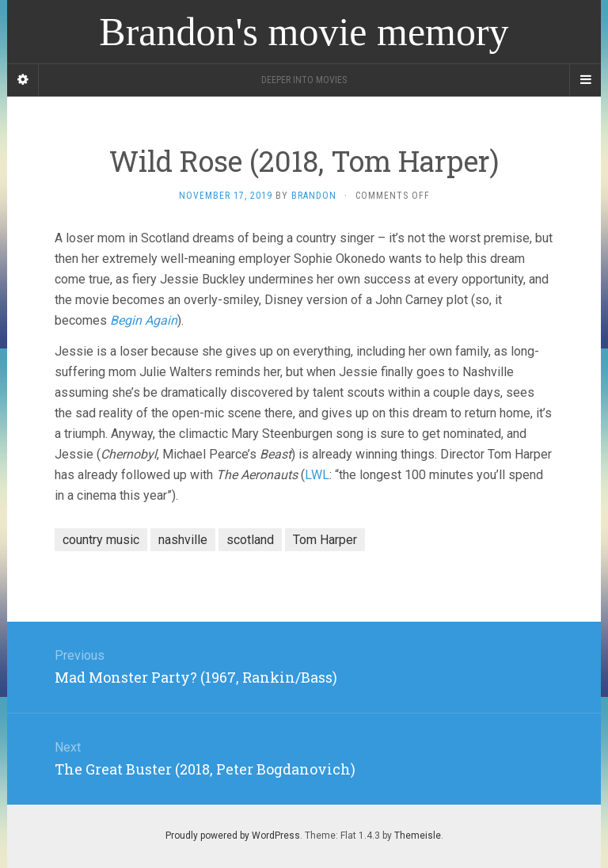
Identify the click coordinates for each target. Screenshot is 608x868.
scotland (250, 539)
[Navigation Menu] (585, 80)
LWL (317, 474)
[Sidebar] (23, 80)
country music (101, 539)
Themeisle (417, 835)
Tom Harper (325, 539)
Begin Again (143, 320)
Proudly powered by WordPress (232, 835)
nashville (182, 539)
